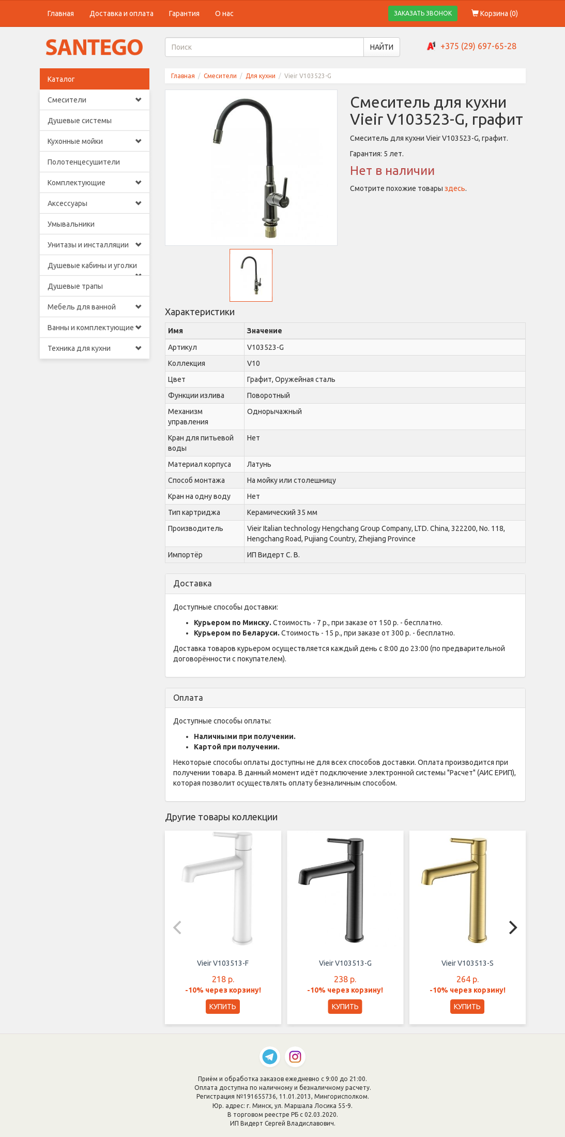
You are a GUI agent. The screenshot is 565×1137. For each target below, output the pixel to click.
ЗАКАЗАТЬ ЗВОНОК (423, 13)
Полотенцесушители (84, 162)
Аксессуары (95, 203)
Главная (61, 13)
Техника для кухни (95, 348)
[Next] (512, 927)
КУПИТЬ (222, 1006)
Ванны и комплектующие (95, 327)
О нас (224, 13)
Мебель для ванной (95, 307)
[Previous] (178, 927)
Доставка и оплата (121, 13)
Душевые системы (80, 120)
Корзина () (494, 13)
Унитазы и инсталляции (95, 244)
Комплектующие (95, 182)
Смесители (95, 100)
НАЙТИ (381, 47)
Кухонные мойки (95, 141)
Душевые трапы (75, 286)
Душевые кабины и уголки (95, 268)
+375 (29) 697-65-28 (478, 46)
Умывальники (71, 224)
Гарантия (184, 13)
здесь (455, 188)
